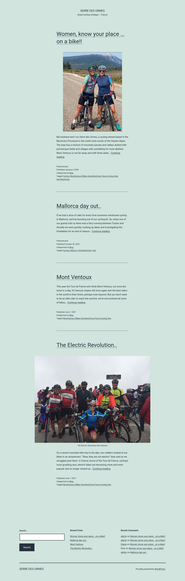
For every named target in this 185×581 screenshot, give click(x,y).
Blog (71, 173)
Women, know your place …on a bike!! (87, 536)
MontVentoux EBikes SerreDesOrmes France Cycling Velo (94, 176)
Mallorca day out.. (79, 206)
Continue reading (101, 231)
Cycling (66, 176)
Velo (94, 250)
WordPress (160, 569)
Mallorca (74, 250)
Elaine (123, 544)
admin (124, 536)
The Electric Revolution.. (87, 345)
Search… (23, 530)
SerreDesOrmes (63, 179)
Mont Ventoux (74, 277)
